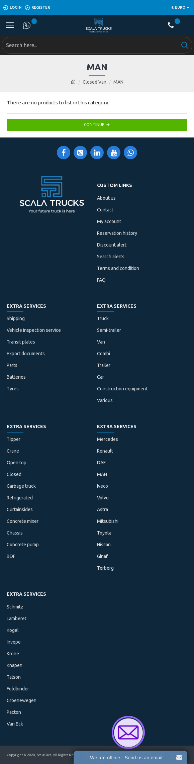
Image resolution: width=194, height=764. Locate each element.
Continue (94, 124)
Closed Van (94, 82)
